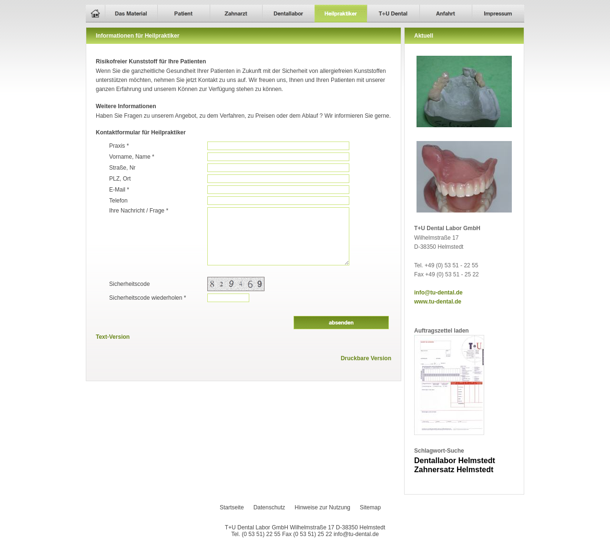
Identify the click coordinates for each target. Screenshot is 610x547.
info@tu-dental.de (438, 292)
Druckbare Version (366, 358)
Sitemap (370, 507)
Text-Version (113, 337)
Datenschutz (269, 507)
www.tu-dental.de (437, 301)
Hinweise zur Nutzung (322, 507)
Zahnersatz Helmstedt (453, 470)
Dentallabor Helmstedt (454, 460)
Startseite (232, 507)
